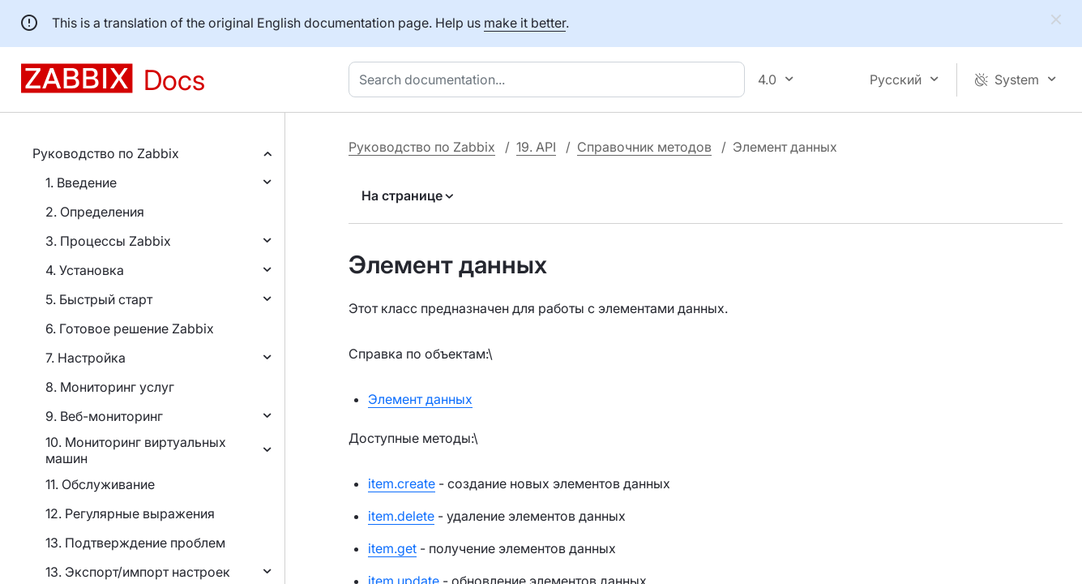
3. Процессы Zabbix (108, 241)
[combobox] (550, 79)
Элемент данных (420, 399)
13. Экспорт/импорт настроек (137, 572)
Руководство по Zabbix (105, 153)
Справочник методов (644, 147)
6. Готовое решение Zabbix (129, 328)
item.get (392, 548)
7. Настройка (85, 358)
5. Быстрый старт (98, 299)
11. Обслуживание (100, 484)
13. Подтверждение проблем (135, 543)
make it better (525, 23)
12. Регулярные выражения (130, 513)
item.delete (401, 516)
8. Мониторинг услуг (109, 387)
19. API (536, 147)
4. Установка (84, 270)
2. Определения (94, 212)
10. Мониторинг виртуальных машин (135, 450)
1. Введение (81, 182)
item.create (401, 483)
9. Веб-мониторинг (104, 416)
